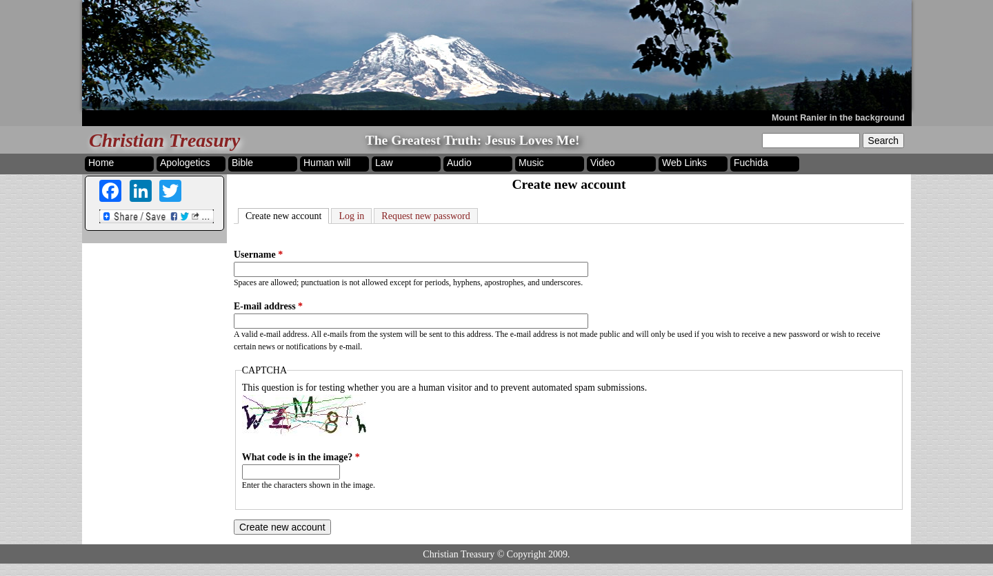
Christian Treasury (164, 140)
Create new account (287, 215)
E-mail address (268, 306)
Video (602, 162)
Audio (459, 162)
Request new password (425, 216)
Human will (326, 162)
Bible (242, 162)
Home (101, 162)
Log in (351, 216)
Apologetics (185, 162)
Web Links (684, 162)
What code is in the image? (301, 457)
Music (531, 162)
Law (384, 162)
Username (258, 254)
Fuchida (751, 162)
